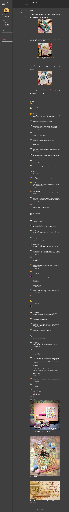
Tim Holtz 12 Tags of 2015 (24, 16)
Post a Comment (32, 396)
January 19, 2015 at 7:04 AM (36, 136)
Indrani (34, 171)
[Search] (59, 3)
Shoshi (34, 357)
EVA (33, 335)
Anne (33, 230)
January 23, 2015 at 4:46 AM (36, 292)
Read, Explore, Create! (33, 3)
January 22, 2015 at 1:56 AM (36, 254)
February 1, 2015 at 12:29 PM (36, 394)
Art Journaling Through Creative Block (42, 500)
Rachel (34, 388)
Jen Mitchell (34, 148)
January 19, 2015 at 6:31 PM (36, 157)
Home (25, 6)
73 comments (34, 502)
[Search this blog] (5, 3)
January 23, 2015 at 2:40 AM (36, 281)
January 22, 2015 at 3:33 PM (36, 273)
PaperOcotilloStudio (36, 191)
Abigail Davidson (35, 270)
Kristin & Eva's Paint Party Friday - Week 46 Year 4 (45, 62)
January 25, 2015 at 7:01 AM (36, 346)
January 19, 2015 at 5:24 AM (36, 117)
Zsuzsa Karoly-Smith (36, 256)
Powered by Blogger (40, 507)
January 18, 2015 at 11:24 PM (36, 105)
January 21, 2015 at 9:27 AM (36, 194)
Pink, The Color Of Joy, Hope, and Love (40, 431)
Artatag (34, 182)
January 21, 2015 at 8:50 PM (36, 247)
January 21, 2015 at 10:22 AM (36, 201)
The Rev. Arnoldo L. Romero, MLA (6, 15)
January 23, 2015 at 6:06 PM (36, 326)
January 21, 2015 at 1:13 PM (36, 222)
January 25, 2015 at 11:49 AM (36, 354)
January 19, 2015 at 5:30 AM (36, 122)
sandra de (34, 264)
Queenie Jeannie (35, 203)
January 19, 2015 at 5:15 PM (36, 151)
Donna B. (34, 113)
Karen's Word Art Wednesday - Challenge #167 (45, 89)
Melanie (34, 383)
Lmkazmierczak (35, 244)
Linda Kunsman (35, 312)
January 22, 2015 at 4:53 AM (36, 268)
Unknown (34, 197)
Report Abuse (4, 39)
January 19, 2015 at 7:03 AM (36, 129)
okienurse (34, 323)
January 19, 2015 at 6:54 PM (36, 162)
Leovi (33, 177)
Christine (34, 102)
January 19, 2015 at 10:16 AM (36, 145)
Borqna (34, 131)
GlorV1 (34, 305)
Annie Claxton (35, 342)
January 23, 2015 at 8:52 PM (36, 333)
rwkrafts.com (35, 393)
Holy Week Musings (35, 476)
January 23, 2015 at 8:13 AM (36, 298)
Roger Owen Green (36, 213)
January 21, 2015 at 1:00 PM (36, 217)
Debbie (34, 120)
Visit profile (6, 25)
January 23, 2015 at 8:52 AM (36, 303)
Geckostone (35, 300)
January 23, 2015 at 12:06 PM (36, 320)
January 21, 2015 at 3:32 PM (36, 234)
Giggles (34, 275)
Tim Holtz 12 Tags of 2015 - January (45, 36)
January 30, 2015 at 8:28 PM (36, 381)
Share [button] (21, 10)
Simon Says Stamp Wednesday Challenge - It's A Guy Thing (45, 88)
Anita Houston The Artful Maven (38, 225)
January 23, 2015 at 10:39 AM (36, 315)
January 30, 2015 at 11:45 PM (36, 386)
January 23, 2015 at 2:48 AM (36, 286)
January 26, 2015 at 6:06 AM (36, 375)
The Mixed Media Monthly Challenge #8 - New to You (45, 59)
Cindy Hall (34, 125)
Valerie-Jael (34, 107)
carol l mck (34, 139)
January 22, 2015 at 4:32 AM (36, 261)
